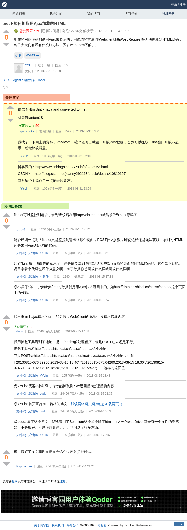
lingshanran (24, 466)
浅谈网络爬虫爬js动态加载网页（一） (100, 404)
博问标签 (131, 13)
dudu (19, 331)
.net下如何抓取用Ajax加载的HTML (34, 23)
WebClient (33, 55)
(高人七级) (53, 331)
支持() (21, 253)
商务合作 (72, 525)
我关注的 (56, 13)
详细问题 (168, 13)
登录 (174, 4)
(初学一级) (55, 156)
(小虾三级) (54, 229)
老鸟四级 (45, 131)
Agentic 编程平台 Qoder (29, 80)
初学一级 (44, 65)
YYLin (29, 65)
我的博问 (93, 13)
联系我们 (58, 525)
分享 (6, 87)
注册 (183, 4)
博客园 (101, 525)
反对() (33, 253)
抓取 (18, 55)
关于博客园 (41, 525)
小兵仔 (20, 229)
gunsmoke (27, 131)
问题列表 (18, 13)
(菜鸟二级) (59, 466)
